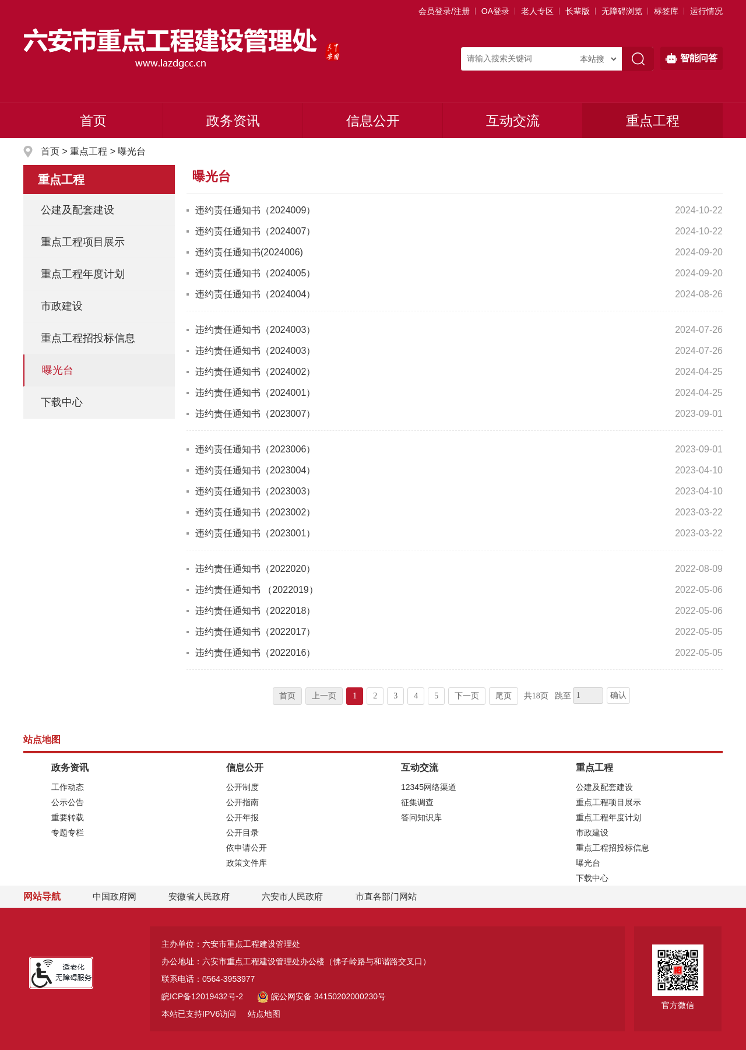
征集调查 (417, 802)
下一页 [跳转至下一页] (467, 695)
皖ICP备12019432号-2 (202, 996)
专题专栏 (67, 832)
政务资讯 (233, 120)
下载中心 (62, 402)
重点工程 (653, 120)
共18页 (536, 695)
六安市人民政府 (292, 896)
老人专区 (537, 11)
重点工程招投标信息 (88, 338)
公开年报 (242, 817)
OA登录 (495, 11)
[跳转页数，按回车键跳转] (588, 695)
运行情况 (706, 11)
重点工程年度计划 (83, 274)
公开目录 (242, 832)
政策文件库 (246, 863)
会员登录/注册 (444, 11)
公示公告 (67, 802)
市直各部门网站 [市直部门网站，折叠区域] (386, 896)
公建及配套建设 (77, 210)
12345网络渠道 (428, 787)
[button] (577, 11)
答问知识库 (421, 817)
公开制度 (242, 787)
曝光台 (132, 151)
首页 (93, 120)
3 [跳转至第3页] (395, 695)
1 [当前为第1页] (355, 695)
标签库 (666, 11)
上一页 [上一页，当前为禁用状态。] (324, 695)
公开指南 (242, 802)
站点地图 (264, 1014)
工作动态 (67, 787)
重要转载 (67, 817)
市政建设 (62, 306)
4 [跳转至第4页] (416, 695)
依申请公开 (246, 847)
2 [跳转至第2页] (375, 695)
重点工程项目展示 (83, 242)
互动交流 (513, 120)
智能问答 (691, 58)
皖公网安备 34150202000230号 (321, 996)
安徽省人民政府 (199, 896)
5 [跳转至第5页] (436, 695)
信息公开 (373, 120)
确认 (618, 695)
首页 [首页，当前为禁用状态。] (287, 695)
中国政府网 (114, 896)
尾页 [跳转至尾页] (503, 695)
